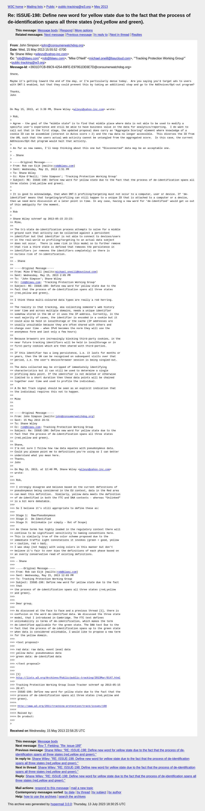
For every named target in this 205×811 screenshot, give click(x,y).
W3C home (15, 6)
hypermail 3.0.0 (61, 804)
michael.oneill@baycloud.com (109, 58)
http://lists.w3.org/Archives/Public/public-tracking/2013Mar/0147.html (68, 678)
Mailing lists (35, 6)
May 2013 (101, 6)
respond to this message (52, 788)
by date (69, 792)
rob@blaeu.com (28, 58)
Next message (54, 34)
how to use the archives (40, 796)
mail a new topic (82, 788)
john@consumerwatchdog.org (62, 45)
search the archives (72, 796)
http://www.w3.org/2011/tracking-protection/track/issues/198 (62, 706)
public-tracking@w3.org (74, 6)
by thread (83, 792)
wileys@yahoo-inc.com (51, 54)
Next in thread (119, 34)
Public (50, 6)
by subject (99, 792)
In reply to (101, 34)
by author (114, 792)
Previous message (79, 34)
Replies (137, 34)
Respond (66, 30)
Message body (48, 30)
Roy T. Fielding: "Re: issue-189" (60, 745)
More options (84, 30)
